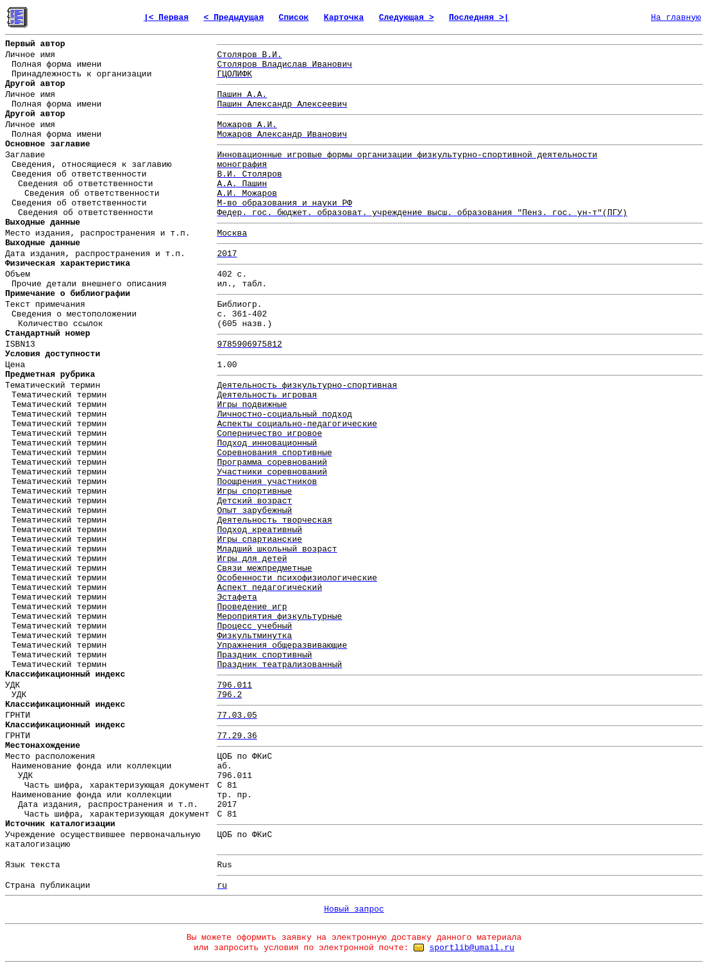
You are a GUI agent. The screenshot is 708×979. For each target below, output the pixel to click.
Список (294, 17)
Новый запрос (354, 909)
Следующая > (406, 17)
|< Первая (166, 17)
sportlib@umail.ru (471, 948)
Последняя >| (479, 17)
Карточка (344, 17)
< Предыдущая (234, 17)
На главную (676, 17)
